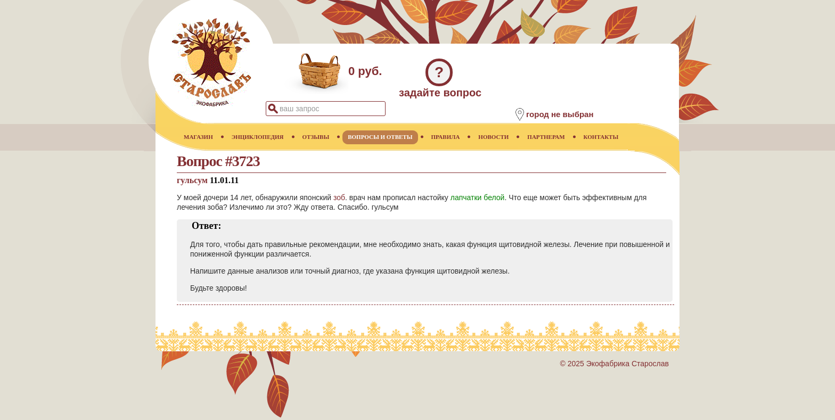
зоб (339, 197)
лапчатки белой (478, 197)
